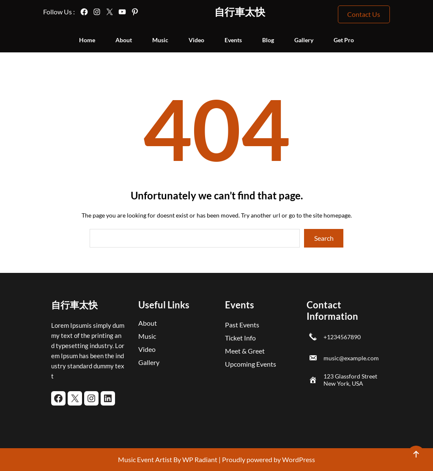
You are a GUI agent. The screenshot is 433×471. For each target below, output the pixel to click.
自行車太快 (239, 11)
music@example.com (351, 358)
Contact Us (363, 14)
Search (324, 238)
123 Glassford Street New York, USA (350, 380)
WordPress (298, 459)
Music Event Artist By (149, 459)
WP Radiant (199, 459)
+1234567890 (342, 336)
